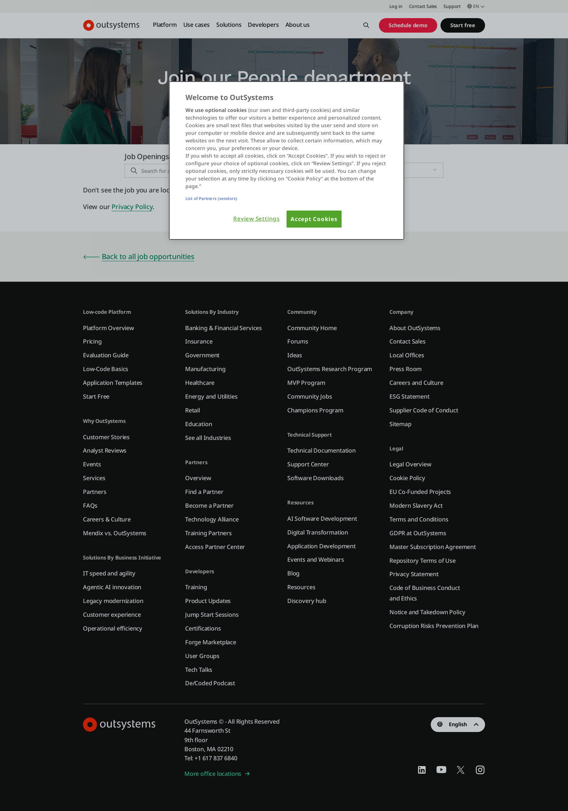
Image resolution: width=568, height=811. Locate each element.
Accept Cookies (314, 219)
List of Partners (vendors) (211, 198)
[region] (286, 160)
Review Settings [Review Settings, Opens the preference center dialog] (256, 218)
